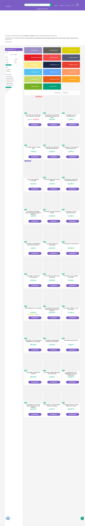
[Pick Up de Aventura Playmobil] (33, 169)
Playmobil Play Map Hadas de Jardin (52, 212)
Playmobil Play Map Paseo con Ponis (52, 276)
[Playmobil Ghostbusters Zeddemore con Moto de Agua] (52, 105)
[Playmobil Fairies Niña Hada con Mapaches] (52, 362)
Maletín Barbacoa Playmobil (33, 308)
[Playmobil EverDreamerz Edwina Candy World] (52, 330)
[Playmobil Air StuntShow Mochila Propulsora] (52, 137)
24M (16, 59)
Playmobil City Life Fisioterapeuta (71, 115)
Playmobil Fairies (10, 81)
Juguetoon (9, 69)
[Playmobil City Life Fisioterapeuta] (71, 105)
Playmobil (8, 71)
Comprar (35, 125)
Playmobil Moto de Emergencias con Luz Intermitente (71, 374)
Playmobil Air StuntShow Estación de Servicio (70, 180)
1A (7, 61)
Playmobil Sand (9, 76)
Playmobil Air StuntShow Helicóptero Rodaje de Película (52, 309)
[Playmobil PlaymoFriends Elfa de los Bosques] (33, 234)
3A (15, 61)
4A (15, 62)
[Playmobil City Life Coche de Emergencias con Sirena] (33, 330)
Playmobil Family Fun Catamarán (52, 244)
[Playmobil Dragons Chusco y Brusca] (52, 169)
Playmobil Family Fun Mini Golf (33, 147)
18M (7, 62)
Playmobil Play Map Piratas (71, 243)
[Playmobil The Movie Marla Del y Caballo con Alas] (33, 105)
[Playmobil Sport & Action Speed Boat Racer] (71, 395)
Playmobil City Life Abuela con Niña (70, 276)
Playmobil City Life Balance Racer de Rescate (71, 147)
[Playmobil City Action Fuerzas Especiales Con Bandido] (33, 395)
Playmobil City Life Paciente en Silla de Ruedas (52, 405)
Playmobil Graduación (71, 340)
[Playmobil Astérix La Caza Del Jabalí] (71, 298)
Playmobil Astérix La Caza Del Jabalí (71, 308)
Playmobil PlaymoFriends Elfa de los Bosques (33, 244)
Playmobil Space (10, 83)
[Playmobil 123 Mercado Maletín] (33, 362)
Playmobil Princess (10, 80)
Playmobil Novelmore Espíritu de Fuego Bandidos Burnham (33, 213)
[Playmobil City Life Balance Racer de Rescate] (71, 137)
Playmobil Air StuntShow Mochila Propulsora (52, 147)
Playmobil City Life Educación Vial (71, 212)
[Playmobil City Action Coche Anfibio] (33, 266)
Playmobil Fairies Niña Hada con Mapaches (52, 373)
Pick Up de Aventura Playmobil (33, 180)
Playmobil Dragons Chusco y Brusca (52, 180)
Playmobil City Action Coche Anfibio (33, 276)
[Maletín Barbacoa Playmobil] (33, 298)
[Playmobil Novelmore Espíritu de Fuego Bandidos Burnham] (33, 201)
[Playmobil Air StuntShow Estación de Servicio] (71, 169)
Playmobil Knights (10, 78)
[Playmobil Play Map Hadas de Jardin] (52, 201)
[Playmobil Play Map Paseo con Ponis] (52, 266)
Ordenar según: (57, 92)
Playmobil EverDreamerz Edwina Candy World (52, 341)
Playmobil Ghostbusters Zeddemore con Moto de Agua (52, 116)
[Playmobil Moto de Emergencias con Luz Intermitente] (71, 362)
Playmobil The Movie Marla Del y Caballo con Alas (33, 115)
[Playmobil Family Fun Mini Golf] (33, 137)
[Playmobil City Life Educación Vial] (71, 201)
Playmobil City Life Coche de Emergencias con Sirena (33, 341)
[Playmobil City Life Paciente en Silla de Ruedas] (52, 395)
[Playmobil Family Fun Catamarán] (52, 234)
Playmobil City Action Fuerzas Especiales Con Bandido (33, 406)
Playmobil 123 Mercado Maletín (33, 373)
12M (7, 59)
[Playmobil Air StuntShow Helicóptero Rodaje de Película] (52, 298)
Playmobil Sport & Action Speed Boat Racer (70, 405)
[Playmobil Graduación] (71, 330)
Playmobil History (10, 85)
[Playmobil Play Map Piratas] (71, 234)
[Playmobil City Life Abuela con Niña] (71, 266)
